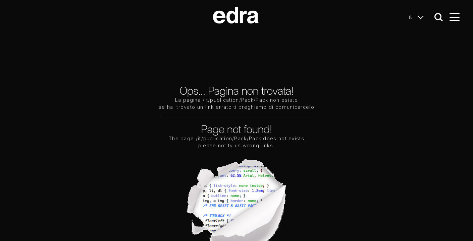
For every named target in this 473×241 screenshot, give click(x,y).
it (418, 17)
